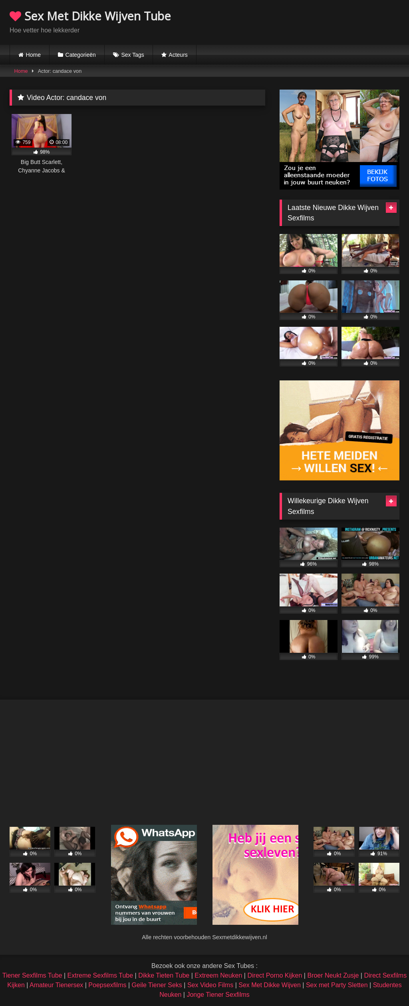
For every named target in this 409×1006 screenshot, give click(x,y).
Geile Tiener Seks (157, 985)
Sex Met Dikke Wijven (269, 985)
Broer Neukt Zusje (333, 975)
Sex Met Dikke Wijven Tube (90, 16)
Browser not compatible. (305, 21)
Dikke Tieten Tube (163, 975)
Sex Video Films (210, 985)
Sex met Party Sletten (337, 985)
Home (33, 55)
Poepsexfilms (107, 985)
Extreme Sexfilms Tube (100, 975)
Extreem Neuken (218, 975)
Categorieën (81, 55)
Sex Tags (132, 55)
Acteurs (178, 55)
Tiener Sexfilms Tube (32, 975)
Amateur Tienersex (56, 985)
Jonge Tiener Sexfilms (218, 994)
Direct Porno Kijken (274, 975)
